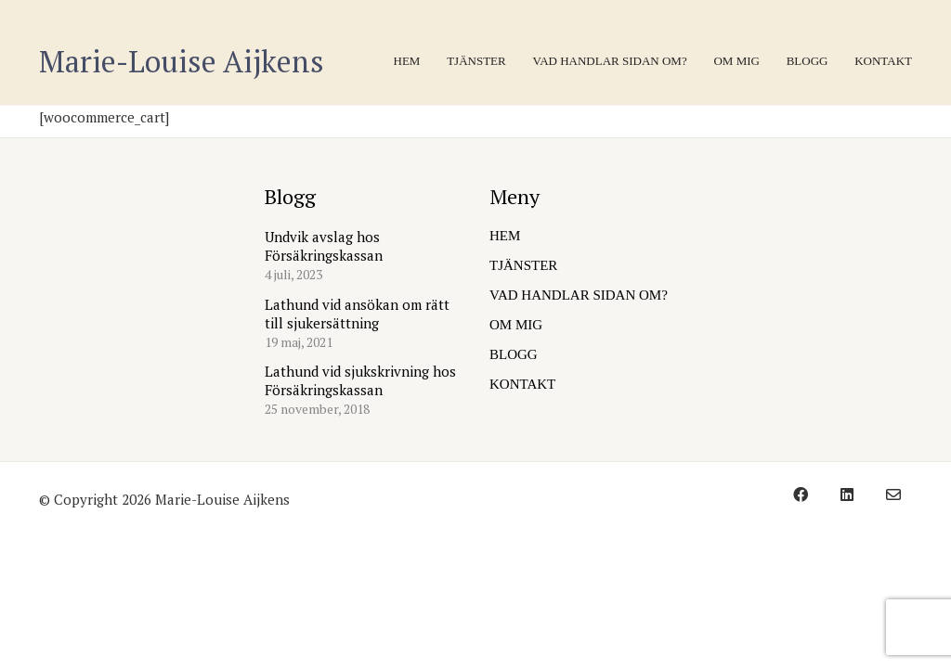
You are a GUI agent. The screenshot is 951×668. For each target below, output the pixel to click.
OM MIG (515, 324)
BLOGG (513, 354)
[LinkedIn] (847, 494)
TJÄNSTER (523, 265)
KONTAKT (522, 384)
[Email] (893, 494)
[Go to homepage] (181, 62)
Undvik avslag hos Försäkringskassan (324, 245)
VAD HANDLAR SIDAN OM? (578, 295)
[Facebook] (800, 494)
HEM (504, 235)
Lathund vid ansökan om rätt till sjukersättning (357, 313)
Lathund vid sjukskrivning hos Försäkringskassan (360, 380)
